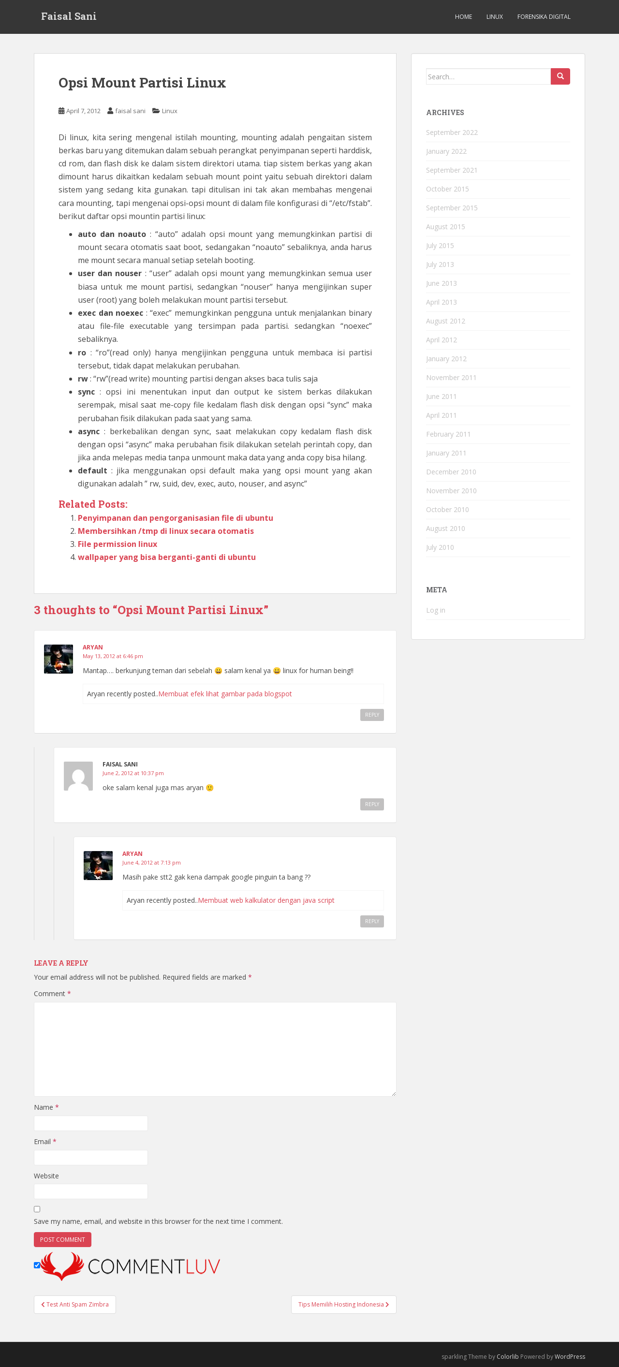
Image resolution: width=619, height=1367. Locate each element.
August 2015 (445, 226)
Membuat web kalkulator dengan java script (266, 900)
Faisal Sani (69, 17)
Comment (52, 993)
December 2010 (451, 471)
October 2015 (447, 188)
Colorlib (508, 1356)
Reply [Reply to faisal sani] (372, 804)
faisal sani (130, 110)
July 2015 (440, 245)
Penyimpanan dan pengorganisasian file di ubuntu (175, 518)
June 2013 (441, 283)
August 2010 (445, 528)
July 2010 (440, 547)
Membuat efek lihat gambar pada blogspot (225, 693)
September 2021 (452, 170)
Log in (435, 610)
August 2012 (445, 320)
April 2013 (441, 302)
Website (46, 1175)
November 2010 (451, 490)
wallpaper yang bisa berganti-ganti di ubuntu (167, 557)
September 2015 (452, 207)
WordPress (570, 1356)
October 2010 (447, 509)
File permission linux (117, 544)
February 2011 (448, 434)
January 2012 (446, 358)
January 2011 (446, 452)
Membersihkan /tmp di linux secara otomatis (166, 531)
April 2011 (441, 415)
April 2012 (441, 339)
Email (45, 1141)
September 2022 (452, 132)
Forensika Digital (544, 17)
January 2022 (446, 151)
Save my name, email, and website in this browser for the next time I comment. (158, 1221)
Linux (494, 17)
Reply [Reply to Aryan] (372, 714)
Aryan (93, 647)
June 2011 (441, 396)
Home (463, 17)
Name (46, 1107)
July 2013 (440, 264)
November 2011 (451, 377)
